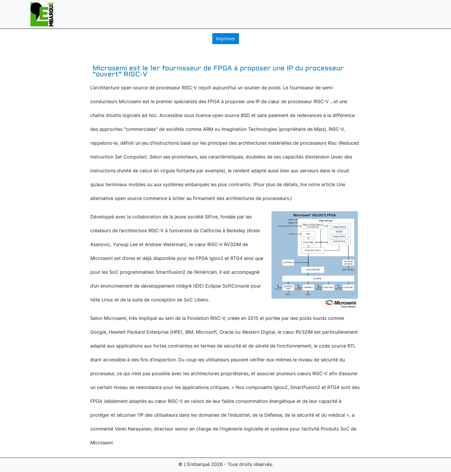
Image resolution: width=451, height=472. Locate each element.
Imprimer (225, 38)
